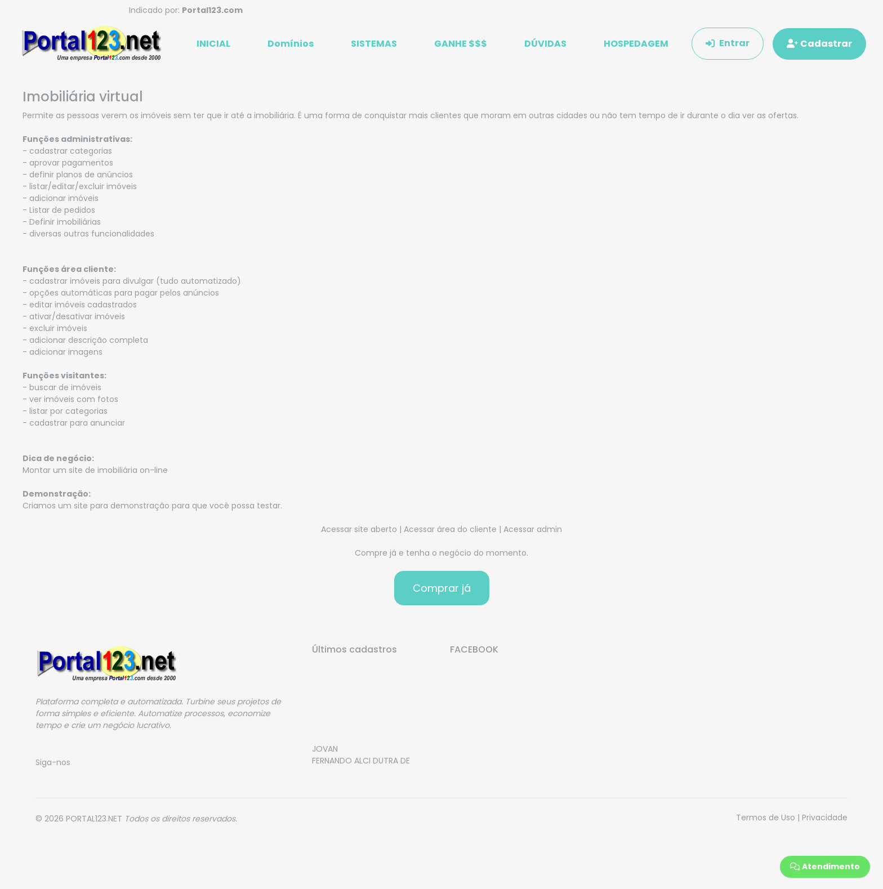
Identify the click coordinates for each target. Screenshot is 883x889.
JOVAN (325, 756)
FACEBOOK (474, 653)
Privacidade (825, 821)
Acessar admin (532, 533)
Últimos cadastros (354, 653)
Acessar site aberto (359, 533)
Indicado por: (186, 10)
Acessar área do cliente (450, 533)
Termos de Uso (765, 821)
